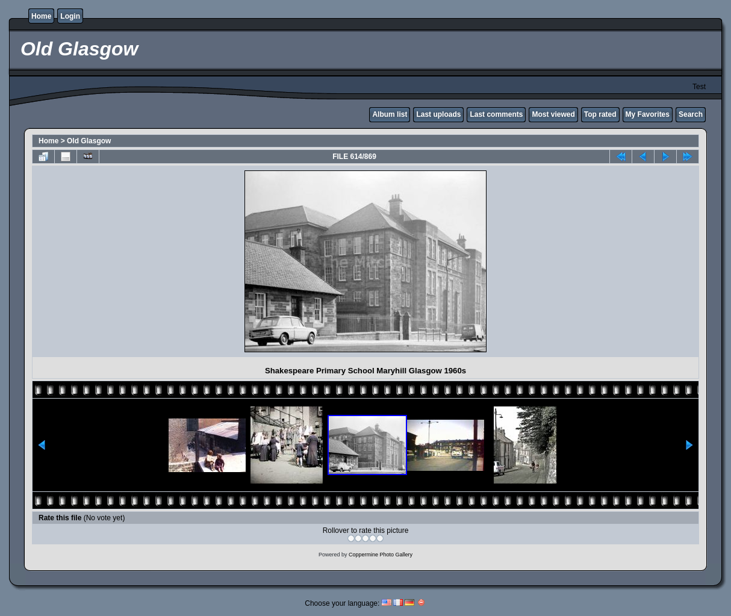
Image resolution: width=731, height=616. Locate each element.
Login (70, 16)
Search (691, 114)
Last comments (496, 114)
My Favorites (648, 114)
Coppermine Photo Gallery (380, 555)
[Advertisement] (141, 261)
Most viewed (553, 114)
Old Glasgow (89, 141)
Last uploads (438, 114)
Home (41, 16)
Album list (389, 114)
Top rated (600, 114)
